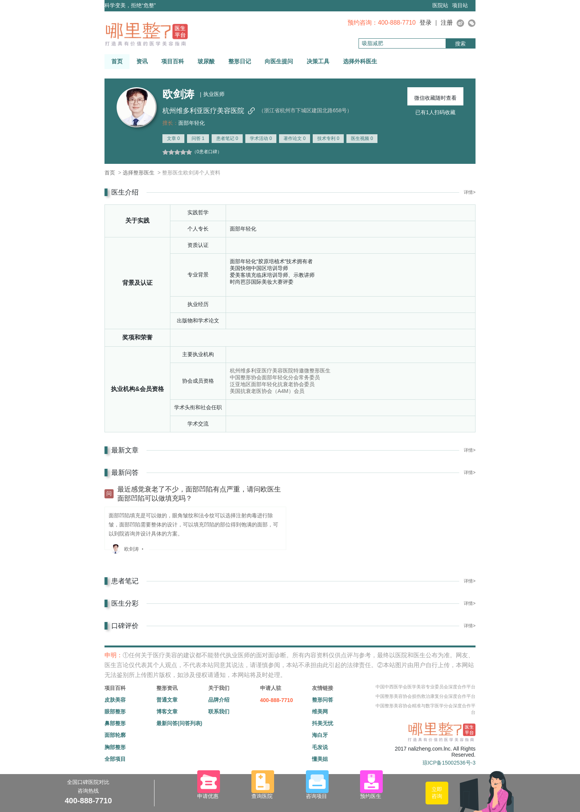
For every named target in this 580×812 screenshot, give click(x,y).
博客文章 (167, 711)
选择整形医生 (138, 173)
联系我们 (218, 711)
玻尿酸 (206, 61)
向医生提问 (279, 61)
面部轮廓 (115, 735)
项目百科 (172, 61)
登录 (425, 22)
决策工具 (318, 61)
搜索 (460, 44)
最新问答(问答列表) (179, 723)
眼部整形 (115, 711)
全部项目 (115, 759)
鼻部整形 (115, 723)
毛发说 (320, 747)
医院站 (440, 5)
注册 (447, 22)
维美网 (320, 711)
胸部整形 (115, 747)
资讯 (142, 61)
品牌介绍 (218, 700)
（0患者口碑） (207, 151)
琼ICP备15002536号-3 (449, 763)
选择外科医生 (360, 61)
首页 (117, 61)
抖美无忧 (322, 723)
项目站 (460, 5)
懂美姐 (320, 759)
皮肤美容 (115, 700)
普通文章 (167, 700)
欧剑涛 (131, 549)
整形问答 (322, 700)
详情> (470, 192)
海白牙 (320, 735)
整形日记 (239, 61)
